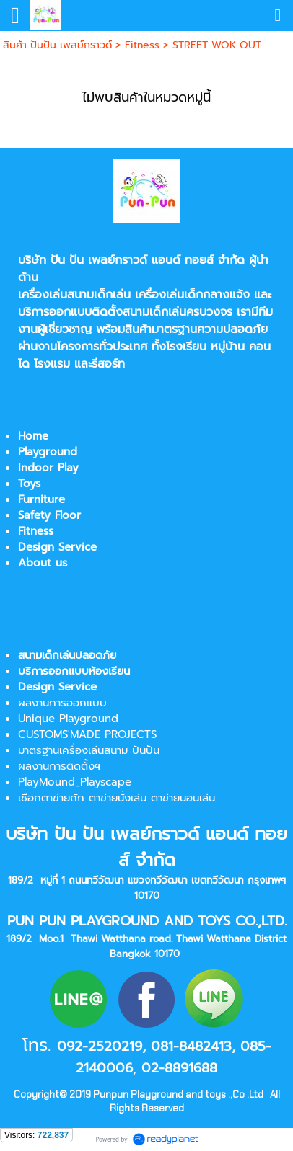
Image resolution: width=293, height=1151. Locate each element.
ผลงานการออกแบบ (62, 703)
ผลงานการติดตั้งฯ (59, 766)
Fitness (142, 45)
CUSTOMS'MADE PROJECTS (87, 734)
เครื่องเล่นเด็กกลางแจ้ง (192, 294)
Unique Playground (68, 718)
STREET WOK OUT (216, 45)
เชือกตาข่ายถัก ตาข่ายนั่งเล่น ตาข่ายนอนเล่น (116, 798)
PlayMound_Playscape (74, 782)
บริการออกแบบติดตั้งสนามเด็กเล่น (102, 312)
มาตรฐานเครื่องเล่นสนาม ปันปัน (88, 750)
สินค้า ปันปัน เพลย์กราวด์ (57, 45)
